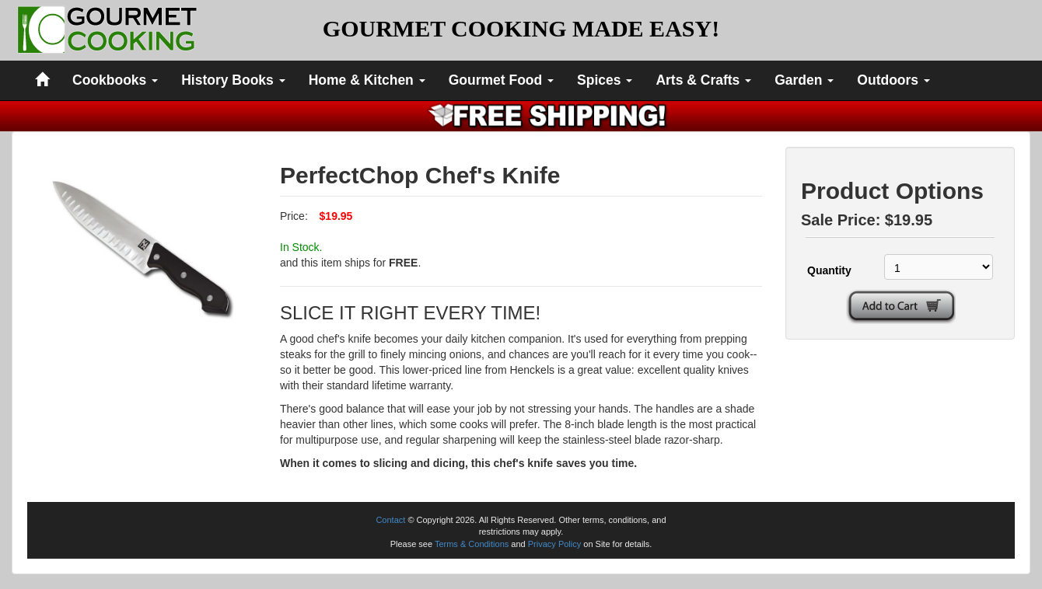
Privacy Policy (554, 544)
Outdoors (893, 80)
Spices (604, 80)
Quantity (829, 270)
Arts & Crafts (703, 80)
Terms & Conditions (472, 544)
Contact (390, 520)
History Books (233, 80)
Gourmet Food (501, 80)
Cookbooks (115, 80)
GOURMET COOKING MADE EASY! (521, 28)
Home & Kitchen (367, 80)
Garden (804, 80)
